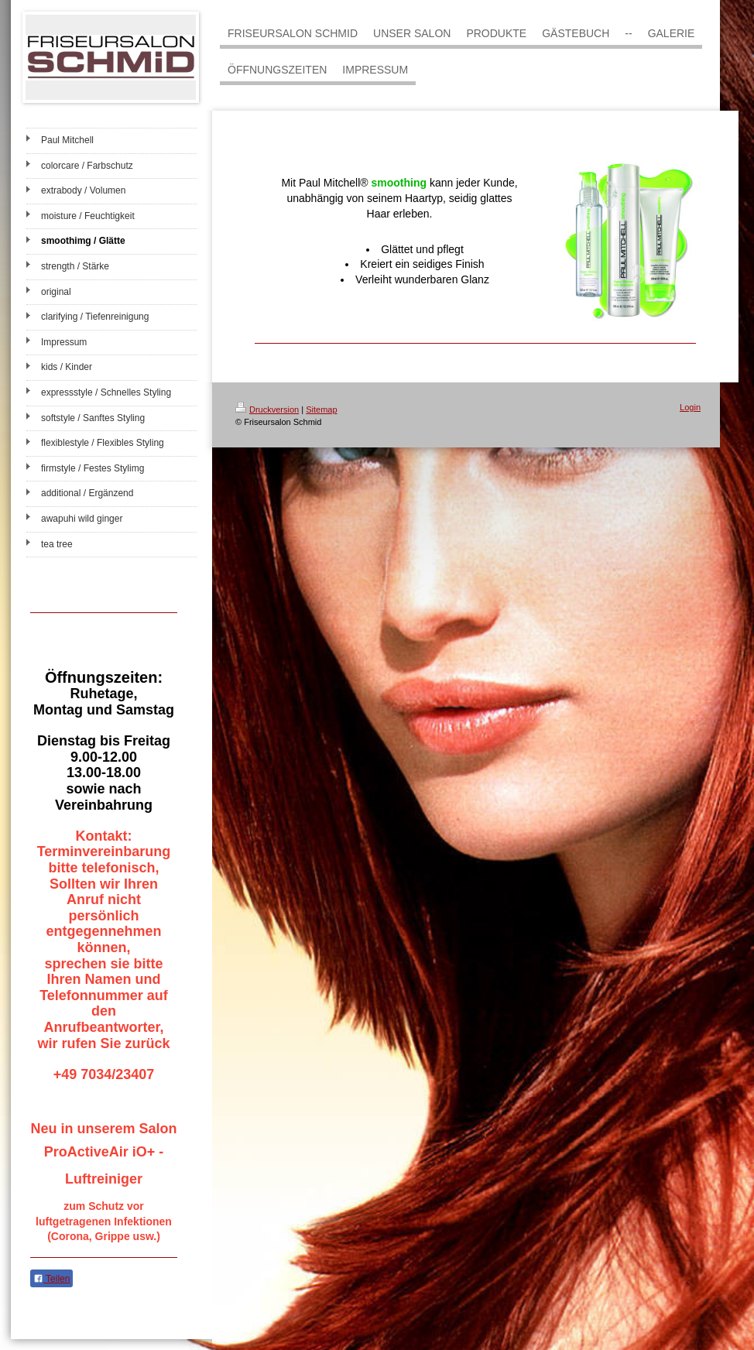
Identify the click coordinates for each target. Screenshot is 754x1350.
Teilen (51, 1278)
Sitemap (321, 409)
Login (690, 407)
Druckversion (267, 409)
